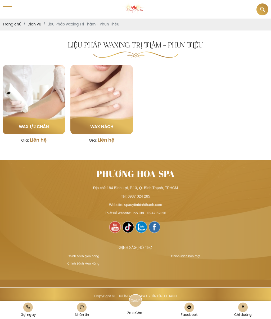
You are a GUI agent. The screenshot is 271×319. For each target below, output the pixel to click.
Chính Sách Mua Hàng (91, 262)
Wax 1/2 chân (34, 127)
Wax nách (101, 127)
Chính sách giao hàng (91, 256)
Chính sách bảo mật (178, 256)
